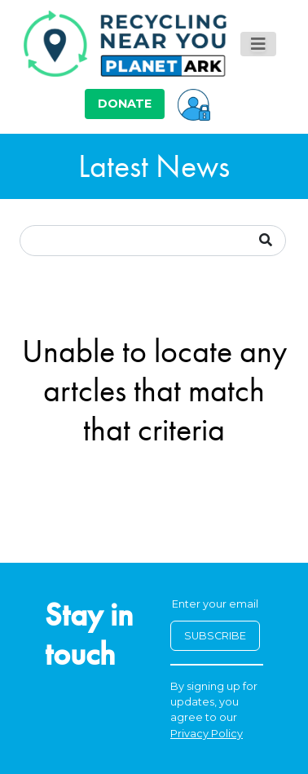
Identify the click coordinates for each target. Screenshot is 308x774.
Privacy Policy (206, 734)
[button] (194, 103)
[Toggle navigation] (258, 44)
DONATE (125, 103)
